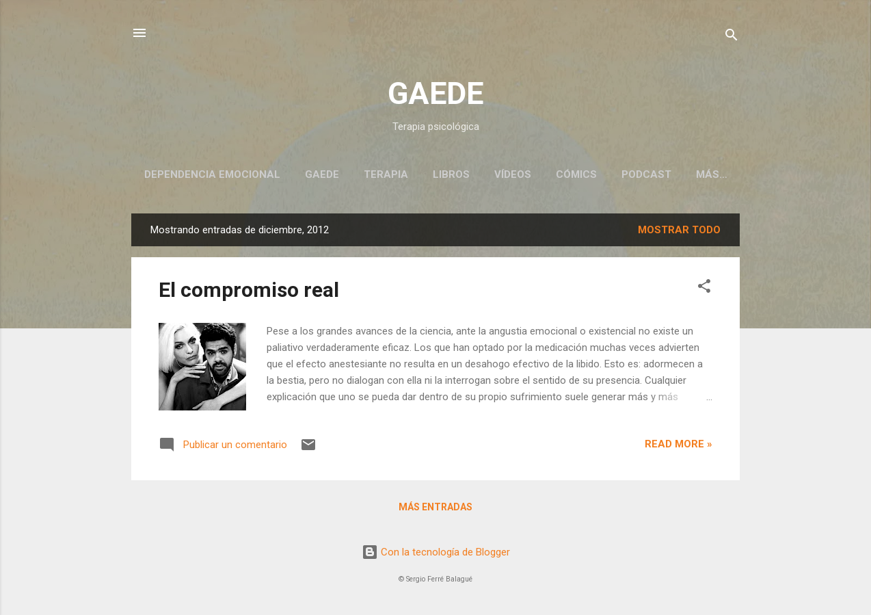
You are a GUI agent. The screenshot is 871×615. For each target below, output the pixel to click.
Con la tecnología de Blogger (436, 552)
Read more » (678, 444)
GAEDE (435, 93)
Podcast (646, 174)
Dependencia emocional (212, 174)
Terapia (386, 174)
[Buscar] (731, 37)
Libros (451, 174)
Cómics (576, 174)
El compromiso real (249, 290)
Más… (711, 174)
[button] (704, 288)
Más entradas (435, 506)
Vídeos (512, 174)
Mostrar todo (679, 230)
